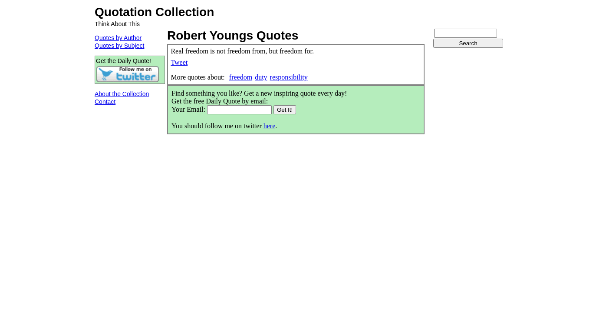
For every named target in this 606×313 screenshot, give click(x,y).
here (269, 126)
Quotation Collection (154, 12)
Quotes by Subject (119, 45)
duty (261, 77)
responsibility (289, 77)
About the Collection (122, 93)
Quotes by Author (118, 37)
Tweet (179, 62)
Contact (105, 101)
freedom (240, 77)
